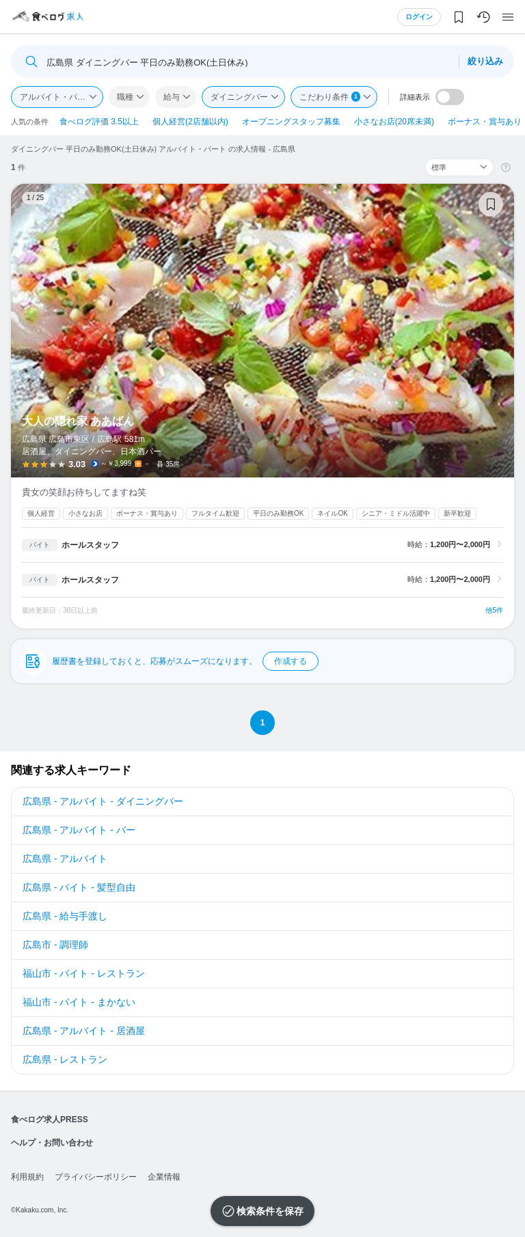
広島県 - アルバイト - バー (79, 829)
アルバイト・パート (57, 97)
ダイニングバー (239, 97)
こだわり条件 (329, 97)
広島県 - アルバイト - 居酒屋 (84, 1030)
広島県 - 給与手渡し (65, 916)
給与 (171, 97)
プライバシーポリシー (96, 1177)
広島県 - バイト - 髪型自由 (79, 887)
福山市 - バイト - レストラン (84, 973)
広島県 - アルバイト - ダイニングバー (103, 801)
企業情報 (164, 1177)
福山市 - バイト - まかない (79, 1002)
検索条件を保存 (270, 1211)
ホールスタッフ (90, 545)
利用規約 (27, 1177)
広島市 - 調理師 (55, 944)
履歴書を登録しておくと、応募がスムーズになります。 (185, 661)
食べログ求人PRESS (49, 1119)
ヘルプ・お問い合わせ (52, 1143)
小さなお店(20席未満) (394, 121)
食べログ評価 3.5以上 (99, 121)
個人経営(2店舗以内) (190, 121)
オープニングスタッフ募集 (291, 121)
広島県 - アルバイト (65, 858)
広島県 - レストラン (65, 1059)
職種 (125, 97)
